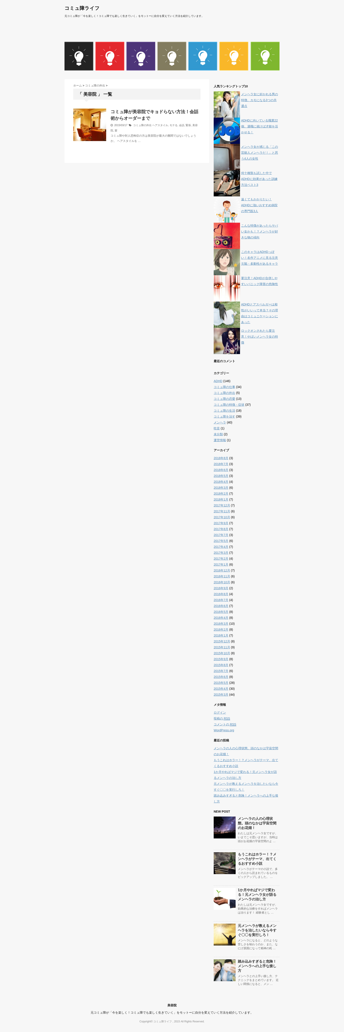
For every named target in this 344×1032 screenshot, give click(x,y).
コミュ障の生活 (224, 410)
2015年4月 (221, 688)
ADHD (218, 381)
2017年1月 (221, 564)
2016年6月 (221, 606)
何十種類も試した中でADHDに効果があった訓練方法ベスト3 (259, 179)
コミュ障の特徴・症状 (229, 404)
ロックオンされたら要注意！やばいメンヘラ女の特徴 (259, 336)
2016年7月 (221, 600)
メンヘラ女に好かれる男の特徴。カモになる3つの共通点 (259, 100)
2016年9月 (221, 588)
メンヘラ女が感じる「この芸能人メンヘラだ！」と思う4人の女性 (259, 152)
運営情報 (220, 440)
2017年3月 (221, 552)
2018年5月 (221, 476)
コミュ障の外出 (142, 125)
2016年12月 (222, 570)
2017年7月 (221, 535)
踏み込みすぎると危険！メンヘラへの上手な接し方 (257, 966)
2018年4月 (221, 481)
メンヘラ (220, 422)
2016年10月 (222, 582)
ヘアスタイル (160, 125)
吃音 (217, 428)
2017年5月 (221, 541)
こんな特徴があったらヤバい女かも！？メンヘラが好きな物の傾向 (259, 231)
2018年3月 (221, 487)
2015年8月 (221, 665)
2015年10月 (222, 653)
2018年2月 (221, 493)
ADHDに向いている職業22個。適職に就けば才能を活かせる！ (259, 126)
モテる (173, 125)
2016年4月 (221, 617)
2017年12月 (222, 505)
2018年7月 (221, 464)
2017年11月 (222, 511)
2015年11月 (222, 647)
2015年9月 (221, 659)
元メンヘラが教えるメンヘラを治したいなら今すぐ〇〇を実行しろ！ (257, 930)
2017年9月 (221, 523)
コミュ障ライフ (82, 8)
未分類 (218, 434)
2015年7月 (221, 671)
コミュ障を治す (224, 416)
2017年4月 (221, 547)
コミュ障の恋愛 (224, 398)
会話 (181, 125)
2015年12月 (222, 641)
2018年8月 (221, 458)
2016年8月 (221, 594)
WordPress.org (224, 730)
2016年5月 (221, 612)
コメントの (225, 724)
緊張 (188, 125)
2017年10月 (222, 517)
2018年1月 (221, 499)
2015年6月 (221, 677)
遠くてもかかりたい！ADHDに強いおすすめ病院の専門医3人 (259, 205)
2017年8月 (221, 529)
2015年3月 (221, 694)
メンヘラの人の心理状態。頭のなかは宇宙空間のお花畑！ (257, 823)
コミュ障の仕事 (224, 387)
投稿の (222, 718)
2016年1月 (221, 635)
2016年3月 (221, 623)
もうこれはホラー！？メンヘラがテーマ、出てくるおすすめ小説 (257, 858)
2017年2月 (221, 558)
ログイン (220, 712)
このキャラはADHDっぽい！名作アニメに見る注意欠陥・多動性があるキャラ (259, 257)
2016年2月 (221, 629)
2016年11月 (222, 576)
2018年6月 (221, 470)
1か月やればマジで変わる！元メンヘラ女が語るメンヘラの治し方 (257, 894)
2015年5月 (221, 682)
